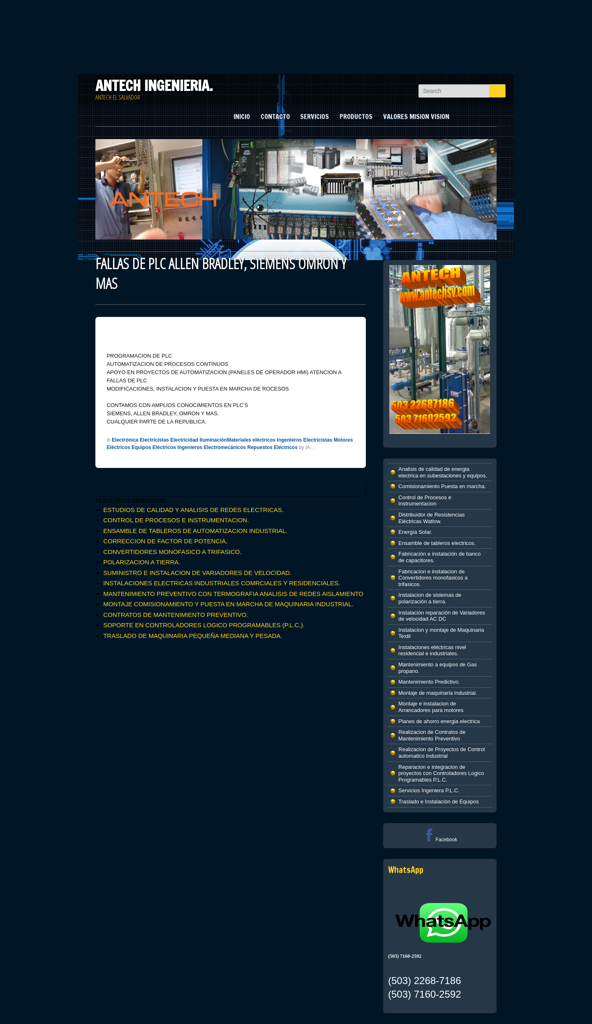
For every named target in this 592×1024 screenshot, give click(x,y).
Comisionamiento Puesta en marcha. (442, 486)
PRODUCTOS (356, 116)
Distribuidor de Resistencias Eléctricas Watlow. (431, 518)
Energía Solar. (415, 532)
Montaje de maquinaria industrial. (437, 693)
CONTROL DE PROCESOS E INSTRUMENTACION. (176, 520)
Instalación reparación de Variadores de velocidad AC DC (441, 616)
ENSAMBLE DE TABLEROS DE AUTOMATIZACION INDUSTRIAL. (195, 530)
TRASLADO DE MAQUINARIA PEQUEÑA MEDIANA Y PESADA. (192, 635)
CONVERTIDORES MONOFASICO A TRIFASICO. (172, 551)
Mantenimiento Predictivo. (429, 682)
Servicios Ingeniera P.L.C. (429, 790)
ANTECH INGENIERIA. (154, 85)
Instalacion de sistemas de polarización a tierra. (429, 598)
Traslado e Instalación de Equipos (438, 801)
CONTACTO (275, 116)
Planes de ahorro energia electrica (439, 721)
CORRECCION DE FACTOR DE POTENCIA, (165, 541)
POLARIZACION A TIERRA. (141, 562)
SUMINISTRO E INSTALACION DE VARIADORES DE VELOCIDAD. (197, 572)
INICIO (242, 116)
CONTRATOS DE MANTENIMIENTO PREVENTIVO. (175, 614)
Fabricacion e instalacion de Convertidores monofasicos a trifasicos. (432, 577)
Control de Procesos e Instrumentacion (424, 500)
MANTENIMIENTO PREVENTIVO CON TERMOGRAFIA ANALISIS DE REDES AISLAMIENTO (233, 593)
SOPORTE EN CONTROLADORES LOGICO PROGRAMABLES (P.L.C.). (204, 624)
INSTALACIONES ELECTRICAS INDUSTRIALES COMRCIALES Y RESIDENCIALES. (221, 582)
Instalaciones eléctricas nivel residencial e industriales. (432, 650)
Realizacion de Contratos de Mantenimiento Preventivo (431, 735)
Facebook (439, 839)
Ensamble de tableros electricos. (437, 543)
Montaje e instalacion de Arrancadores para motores (430, 707)
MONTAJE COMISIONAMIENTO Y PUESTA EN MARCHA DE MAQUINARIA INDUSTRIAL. (228, 603)
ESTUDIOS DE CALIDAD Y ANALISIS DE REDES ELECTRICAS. (193, 509)
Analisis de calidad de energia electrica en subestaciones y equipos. (442, 472)
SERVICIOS (314, 116)
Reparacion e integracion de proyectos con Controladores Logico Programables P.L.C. (441, 773)
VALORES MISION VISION (416, 116)
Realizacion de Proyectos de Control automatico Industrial (441, 752)
